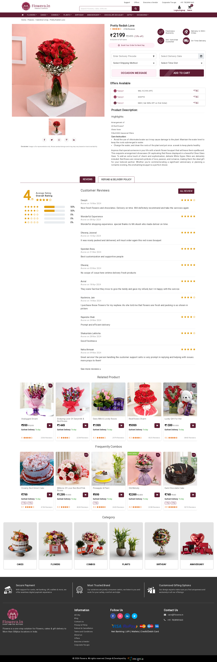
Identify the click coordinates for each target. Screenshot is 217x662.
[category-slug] (31, 20)
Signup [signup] (182, 10)
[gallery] (57, 126)
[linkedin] (74, 139)
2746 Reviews (129, 29)
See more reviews (91, 369)
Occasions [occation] (142, 15)
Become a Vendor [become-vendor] (150, 2)
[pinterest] (66, 139)
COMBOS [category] (55, 15)
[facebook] (44, 139)
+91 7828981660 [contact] (173, 620)
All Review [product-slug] (186, 191)
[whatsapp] (59, 139)
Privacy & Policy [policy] (80, 625)
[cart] (190, 8)
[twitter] (135, 616)
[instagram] (121, 616)
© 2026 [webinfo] (76, 658)
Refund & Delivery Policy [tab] (116, 179)
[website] (35, 6)
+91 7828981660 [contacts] (187, 2)
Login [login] (176, 10)
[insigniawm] (135, 658)
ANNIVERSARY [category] (93, 15)
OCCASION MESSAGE (134, 73)
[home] (22, 14)
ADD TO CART (182, 73)
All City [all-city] (77, 615)
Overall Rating (44, 196)
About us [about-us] (78, 635)
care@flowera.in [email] (173, 614)
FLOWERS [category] (31, 15)
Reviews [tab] (87, 179)
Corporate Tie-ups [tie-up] (169, 2)
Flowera (83, 658)
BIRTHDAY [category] (79, 15)
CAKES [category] (43, 15)
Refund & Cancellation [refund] (83, 628)
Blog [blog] (76, 618)
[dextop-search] (136, 8)
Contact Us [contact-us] (79, 622)
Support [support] (127, 2)
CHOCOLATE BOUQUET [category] (113, 15)
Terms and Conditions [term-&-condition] (83, 632)
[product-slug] (57, 20)
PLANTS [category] (67, 15)
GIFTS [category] (129, 15)
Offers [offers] (136, 2)
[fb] (113, 616)
